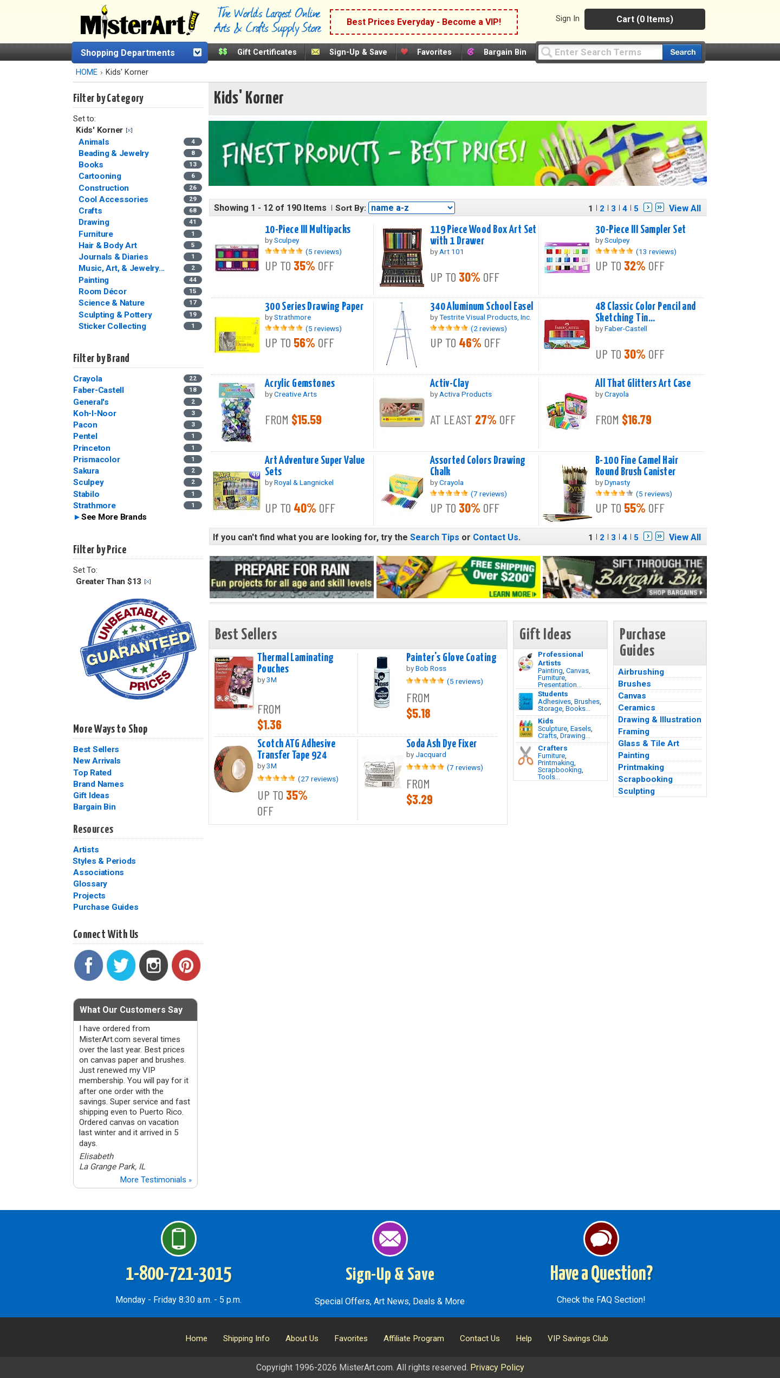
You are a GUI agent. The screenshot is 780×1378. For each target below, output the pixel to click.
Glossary (90, 884)
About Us (301, 1338)
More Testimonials (156, 1180)
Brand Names (98, 784)
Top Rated (92, 773)
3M (271, 679)
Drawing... (575, 736)
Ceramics (636, 708)
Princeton (91, 448)
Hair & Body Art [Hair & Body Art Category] (109, 245)
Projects (89, 896)
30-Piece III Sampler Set (640, 229)
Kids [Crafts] (546, 720)
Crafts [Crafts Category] (91, 211)
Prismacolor (96, 459)
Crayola (87, 379)
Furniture (551, 678)
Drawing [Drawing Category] (95, 222)
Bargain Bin (505, 52)
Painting (550, 671)
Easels (580, 728)
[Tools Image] (526, 756)
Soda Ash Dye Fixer (441, 744)
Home (196, 1338)
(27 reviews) (318, 778)
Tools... (549, 777)
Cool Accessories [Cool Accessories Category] (115, 199)
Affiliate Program (414, 1338)
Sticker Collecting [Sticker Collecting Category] (113, 326)
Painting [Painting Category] (95, 280)
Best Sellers (96, 749)
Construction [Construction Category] (105, 188)
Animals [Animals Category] (95, 142)
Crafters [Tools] (553, 747)
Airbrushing (641, 672)
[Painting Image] (526, 662)
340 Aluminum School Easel (482, 306)
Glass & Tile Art (648, 743)
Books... (578, 708)
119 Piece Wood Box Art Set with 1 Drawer (483, 235)
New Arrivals (97, 761)
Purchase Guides (105, 907)
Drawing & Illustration (659, 719)
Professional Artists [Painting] (560, 658)
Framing (633, 731)
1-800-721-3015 (178, 1274)
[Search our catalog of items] (682, 52)
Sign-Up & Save (358, 52)
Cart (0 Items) (644, 19)
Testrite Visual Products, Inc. (485, 317)
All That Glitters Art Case (643, 383)
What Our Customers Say (131, 1010)
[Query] (600, 52)
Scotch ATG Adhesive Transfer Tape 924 (296, 750)
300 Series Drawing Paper (314, 306)
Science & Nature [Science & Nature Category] (113, 303)
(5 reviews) (324, 251)
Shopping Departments (128, 53)
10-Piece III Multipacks (308, 229)
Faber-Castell (98, 390)
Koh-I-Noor (94, 413)
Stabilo (86, 494)
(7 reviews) (489, 493)
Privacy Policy (497, 1367)
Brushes (587, 701)
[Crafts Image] (526, 729)
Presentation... (560, 685)
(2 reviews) (489, 328)
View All (685, 208)
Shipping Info (246, 1338)
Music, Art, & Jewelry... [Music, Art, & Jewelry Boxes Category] (123, 268)
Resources (93, 829)
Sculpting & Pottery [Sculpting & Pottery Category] (116, 315)
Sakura (86, 471)
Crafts (547, 736)
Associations (98, 872)
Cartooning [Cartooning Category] (101, 176)
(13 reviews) (656, 251)
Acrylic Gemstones (300, 383)
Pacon (85, 425)
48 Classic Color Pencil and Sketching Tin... (645, 312)
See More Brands (114, 517)
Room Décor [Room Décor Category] (103, 291)
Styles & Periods (104, 861)
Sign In (568, 18)
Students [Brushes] (553, 693)
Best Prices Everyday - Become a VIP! (424, 22)
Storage (550, 708)
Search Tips (434, 537)
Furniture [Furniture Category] (97, 234)
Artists (86, 850)
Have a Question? (601, 1274)
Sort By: (350, 208)
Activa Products (465, 394)
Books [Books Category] (92, 165)
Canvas (577, 671)
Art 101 (451, 251)
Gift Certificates (267, 52)
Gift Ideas (91, 795)
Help (524, 1338)
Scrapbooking (560, 770)
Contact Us (495, 537)
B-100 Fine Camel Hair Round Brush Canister (636, 466)
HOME (87, 72)
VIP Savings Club (578, 1338)
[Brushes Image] (526, 701)
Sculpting (636, 791)
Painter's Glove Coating (451, 657)
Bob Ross (430, 668)
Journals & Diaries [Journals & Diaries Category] (114, 257)
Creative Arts (295, 394)
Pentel (85, 436)
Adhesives (554, 701)
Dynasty (617, 482)
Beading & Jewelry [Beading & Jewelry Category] (115, 153)
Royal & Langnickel (304, 482)
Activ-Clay (449, 383)
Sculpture (552, 728)
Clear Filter (129, 130)
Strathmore (94, 505)
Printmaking (556, 763)
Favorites (434, 52)
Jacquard (430, 754)
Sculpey (88, 482)
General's (91, 402)
